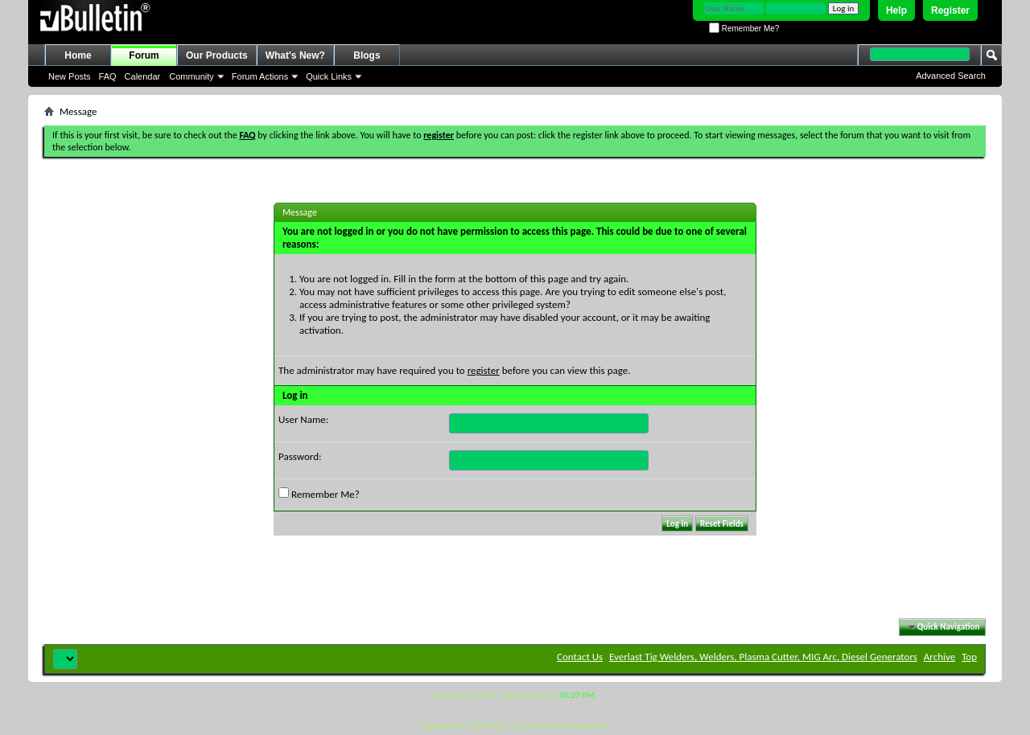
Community (191, 76)
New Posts (69, 76)
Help (896, 10)
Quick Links (329, 76)
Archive (939, 657)
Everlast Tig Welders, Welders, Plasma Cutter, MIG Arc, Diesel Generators (763, 657)
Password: (299, 456)
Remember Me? (744, 28)
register (484, 370)
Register (950, 10)
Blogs (366, 55)
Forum (144, 55)
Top (969, 657)
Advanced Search (951, 75)
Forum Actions (260, 76)
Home (77, 55)
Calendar (143, 76)
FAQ (108, 76)
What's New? (295, 55)
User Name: (303, 419)
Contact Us (580, 657)
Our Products (217, 55)
